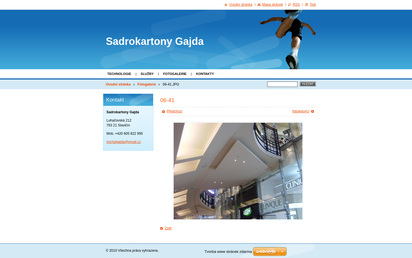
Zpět (168, 228)
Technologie (119, 74)
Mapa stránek (272, 5)
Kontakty (205, 74)
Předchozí (174, 111)
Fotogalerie (175, 74)
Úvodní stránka (118, 84)
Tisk (313, 5)
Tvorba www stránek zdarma (228, 251)
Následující (300, 111)
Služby (147, 74)
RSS (296, 5)
